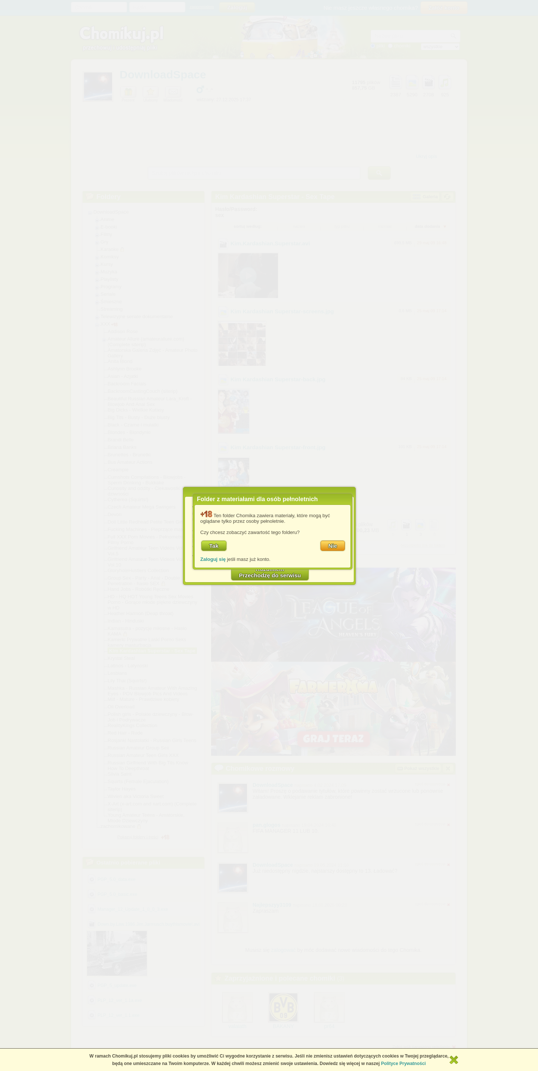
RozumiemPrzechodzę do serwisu (270, 572)
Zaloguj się (213, 559)
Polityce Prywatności (403, 1063)
